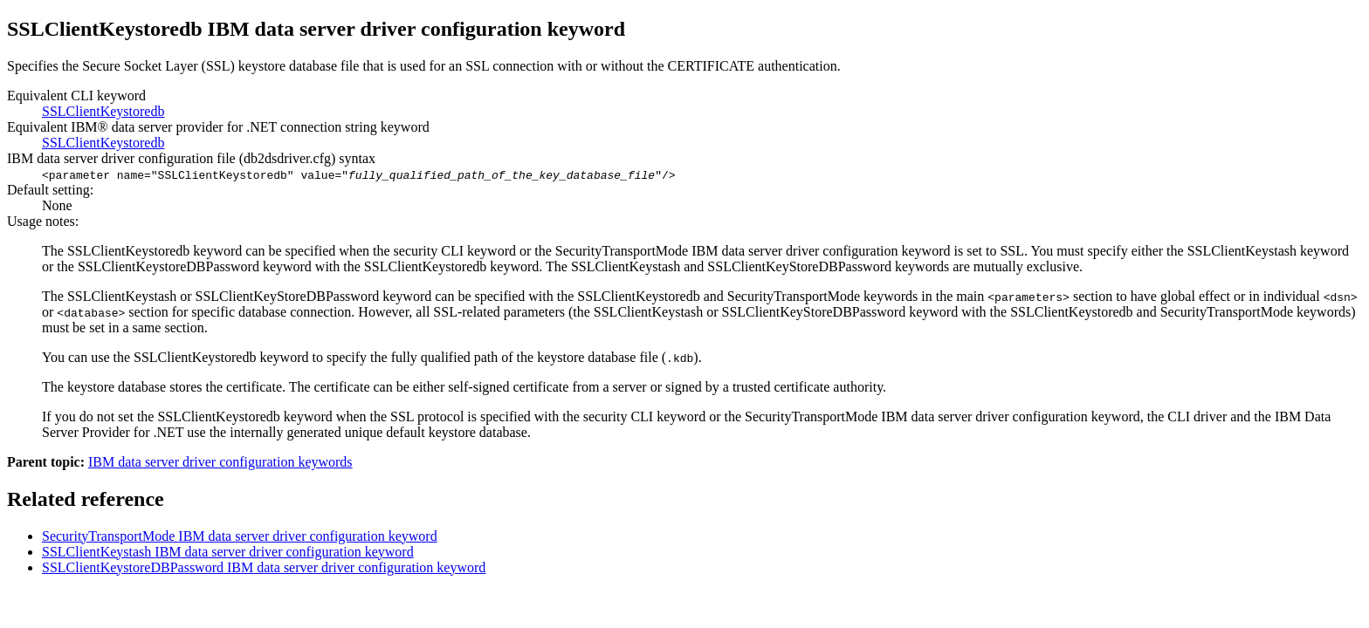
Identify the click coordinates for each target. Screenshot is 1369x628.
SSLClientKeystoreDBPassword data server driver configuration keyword (263, 567)
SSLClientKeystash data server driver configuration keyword (228, 551)
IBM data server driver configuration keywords (220, 461)
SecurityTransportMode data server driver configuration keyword (239, 536)
